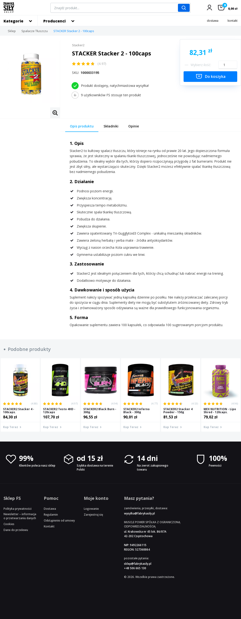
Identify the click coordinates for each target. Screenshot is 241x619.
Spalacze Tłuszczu (34, 31)
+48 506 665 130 (135, 568)
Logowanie (91, 509)
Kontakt (49, 526)
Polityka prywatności (18, 509)
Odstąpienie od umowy (59, 520)
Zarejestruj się (93, 515)
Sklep (12, 31)
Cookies (9, 524)
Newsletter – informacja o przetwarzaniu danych (20, 516)
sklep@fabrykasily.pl (137, 564)
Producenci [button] (54, 21)
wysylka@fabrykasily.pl (139, 513)
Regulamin (51, 515)
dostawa (212, 21)
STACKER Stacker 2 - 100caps (73, 31)
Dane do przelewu (16, 530)
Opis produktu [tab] (82, 126)
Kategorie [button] (13, 21)
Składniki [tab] (111, 126)
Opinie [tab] (133, 126)
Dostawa (50, 509)
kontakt (232, 21)
